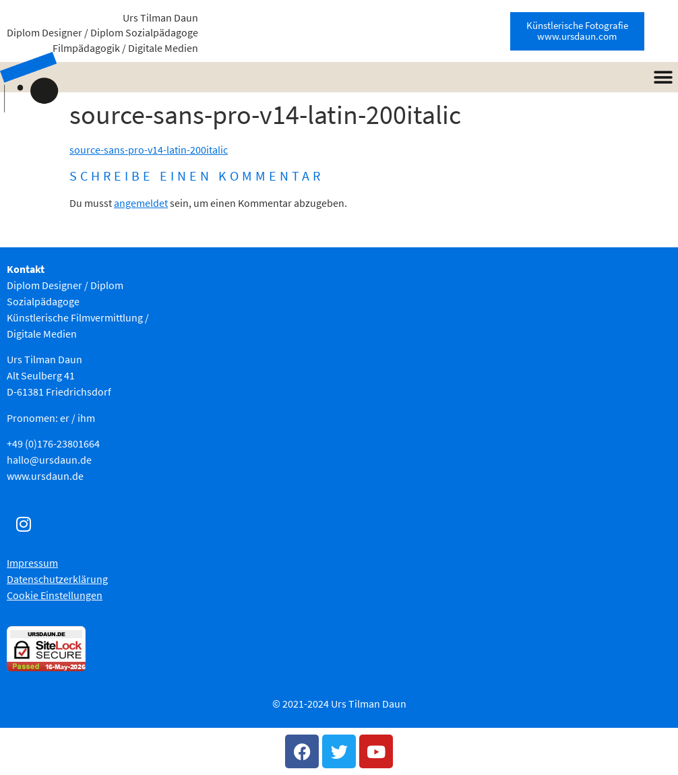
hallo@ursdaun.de (49, 459)
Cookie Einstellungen (54, 595)
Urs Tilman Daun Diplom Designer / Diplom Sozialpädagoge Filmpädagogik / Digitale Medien (102, 33)
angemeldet (141, 203)
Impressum (32, 562)
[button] (663, 77)
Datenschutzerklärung (57, 579)
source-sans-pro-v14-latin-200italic (148, 149)
